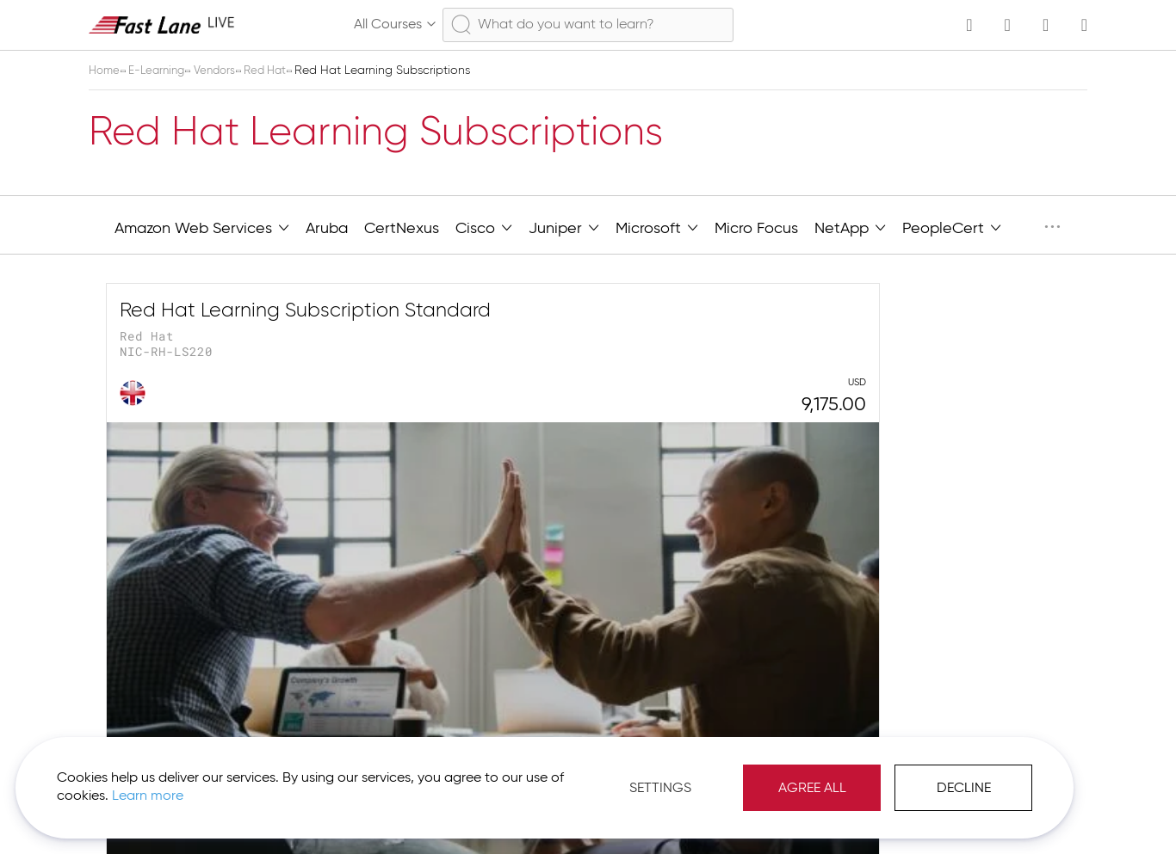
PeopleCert (951, 227)
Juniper (564, 227)
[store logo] (162, 24)
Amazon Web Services (202, 227)
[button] (1029, 811)
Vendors (225, 71)
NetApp (850, 227)
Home (107, 71)
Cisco (483, 227)
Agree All (730, 776)
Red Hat (280, 71)
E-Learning (163, 71)
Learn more (242, 784)
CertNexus (401, 229)
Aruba (327, 229)
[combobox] (588, 25)
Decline (882, 776)
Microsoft (657, 227)
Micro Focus (756, 229)
